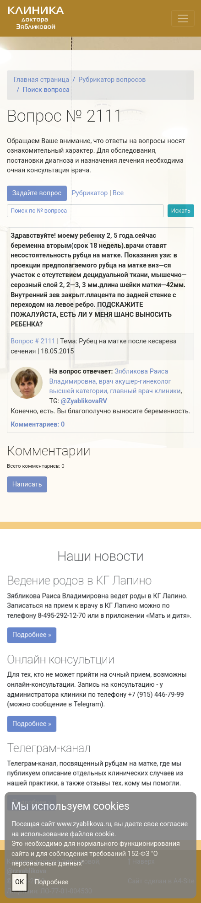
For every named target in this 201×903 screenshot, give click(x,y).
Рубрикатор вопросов (112, 80)
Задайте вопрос (36, 193)
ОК (19, 882)
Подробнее (51, 882)
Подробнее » (34, 636)
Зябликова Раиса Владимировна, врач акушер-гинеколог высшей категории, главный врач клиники (115, 381)
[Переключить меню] (183, 18)
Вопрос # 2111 (33, 341)
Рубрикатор (90, 193)
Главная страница (41, 80)
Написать (27, 484)
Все (118, 193)
